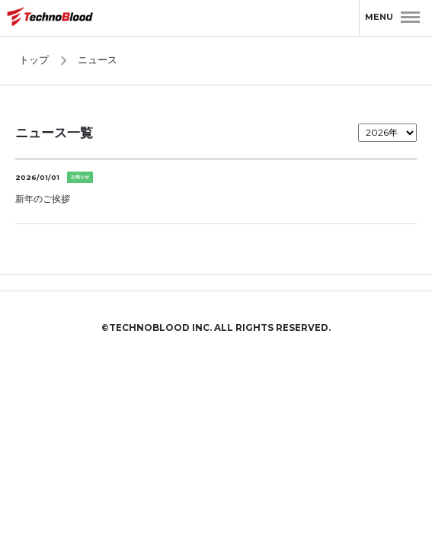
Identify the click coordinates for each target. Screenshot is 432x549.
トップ (34, 60)
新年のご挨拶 (42, 199)
